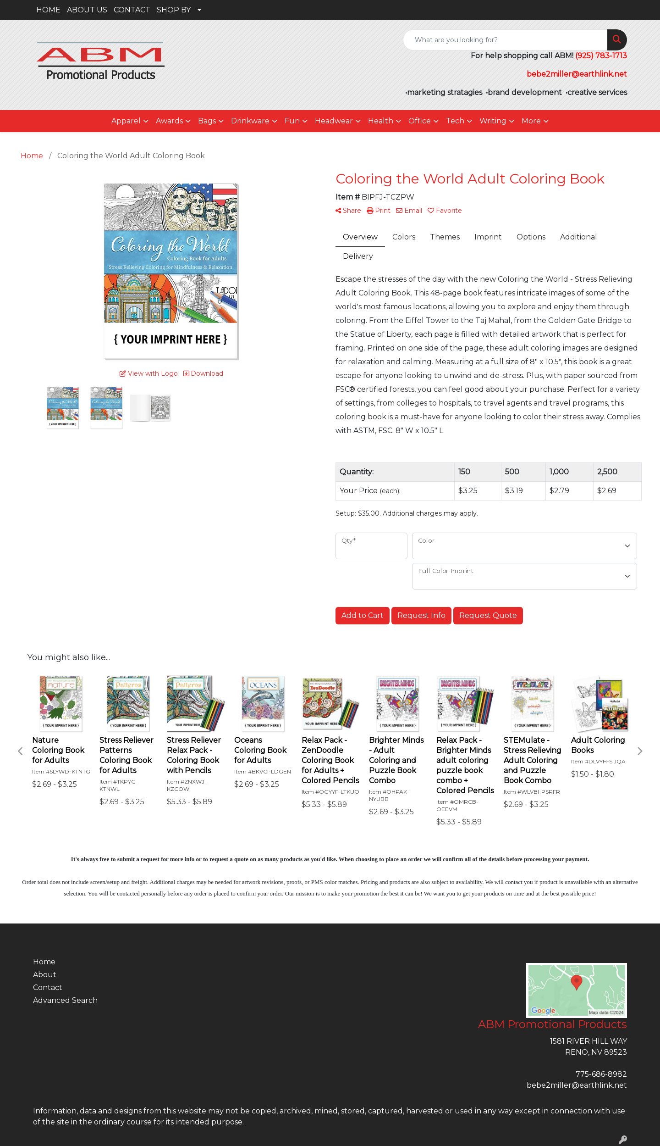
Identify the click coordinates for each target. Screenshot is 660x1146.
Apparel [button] (126, 121)
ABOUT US (87, 10)
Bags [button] (207, 121)
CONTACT (132, 10)
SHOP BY (174, 10)
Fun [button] (292, 121)
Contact (47, 987)
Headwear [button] (334, 121)
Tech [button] (455, 121)
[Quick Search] (505, 39)
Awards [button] (169, 121)
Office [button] (419, 121)
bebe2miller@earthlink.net (577, 1085)
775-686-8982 (601, 1074)
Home (44, 961)
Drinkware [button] (250, 121)
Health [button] (380, 121)
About (44, 974)
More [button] (531, 121)
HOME (48, 10)
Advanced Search (65, 1000)
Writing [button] (492, 121)
